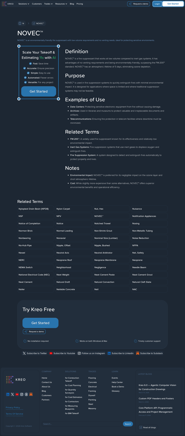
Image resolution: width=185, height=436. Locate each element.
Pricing (80, 3)
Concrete (92, 382)
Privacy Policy (13, 407)
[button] (24, 4)
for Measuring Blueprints (71, 407)
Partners (45, 399)
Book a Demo (118, 386)
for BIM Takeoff (72, 413)
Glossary (115, 391)
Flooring (92, 377)
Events (115, 377)
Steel (90, 404)
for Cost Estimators (73, 397)
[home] (7, 3)
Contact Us (47, 382)
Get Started (173, 4)
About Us (46, 386)
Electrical (92, 386)
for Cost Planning (73, 385)
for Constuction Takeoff (72, 379)
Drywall (91, 395)
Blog (72, 3)
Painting (92, 399)
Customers (37, 3)
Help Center (117, 382)
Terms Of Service (14, 413)
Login (157, 3)
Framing (92, 391)
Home (44, 377)
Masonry (92, 408)
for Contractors (72, 401)
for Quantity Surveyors (70, 391)
